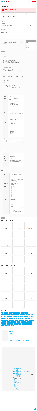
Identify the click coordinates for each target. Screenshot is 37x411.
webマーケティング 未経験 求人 (20, 316)
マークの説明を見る (22, 142)
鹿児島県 (17, 375)
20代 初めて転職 (4, 316)
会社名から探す (25, 370)
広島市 (19, 370)
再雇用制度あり (23, 340)
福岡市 (19, 376)
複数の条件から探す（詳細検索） (27, 371)
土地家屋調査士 (28, 314)
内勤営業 (21, 318)
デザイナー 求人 (4, 318)
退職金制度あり (15, 386)
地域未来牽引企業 (17, 314)
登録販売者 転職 (28, 316)
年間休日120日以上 (15, 340)
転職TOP (2, 3)
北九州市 (17, 376)
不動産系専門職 (21, 3)
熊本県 (17, 374)
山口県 (19, 369)
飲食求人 (23, 320)
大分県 (19, 374)
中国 (14, 368)
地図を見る (12, 204)
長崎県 (21, 373)
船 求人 (31, 318)
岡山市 (17, 370)
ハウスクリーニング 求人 (10, 318)
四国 (14, 371)
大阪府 (10, 333)
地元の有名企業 (11, 314)
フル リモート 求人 (9, 316)
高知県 (17, 372)
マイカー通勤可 (11, 340)
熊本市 (21, 376)
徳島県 (17, 371)
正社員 (4, 368)
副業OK (14, 384)
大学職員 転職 (8, 325)
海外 (14, 377)
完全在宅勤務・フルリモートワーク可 (17, 382)
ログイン (30, 1)
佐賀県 (19, 373)
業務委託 (4, 370)
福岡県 (17, 373)
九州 (14, 373)
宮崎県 (21, 374)
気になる (7, 228)
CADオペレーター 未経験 (5, 320)
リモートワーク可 (15, 383)
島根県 (19, 368)
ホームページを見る (13, 200)
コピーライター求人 (26, 318)
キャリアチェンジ (23, 314)
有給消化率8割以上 (16, 381)
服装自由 (15, 387)
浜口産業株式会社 (28, 3)
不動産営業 (25, 3)
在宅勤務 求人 (3, 325)
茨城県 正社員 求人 (11, 320)
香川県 (19, 371)
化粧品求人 (16, 320)
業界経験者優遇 (27, 340)
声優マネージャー (17, 318)
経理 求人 (13, 325)
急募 (14, 380)
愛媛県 (21, 371)
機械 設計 (27, 320)
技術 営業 (14, 316)
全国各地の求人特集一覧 (26, 372)
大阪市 (11, 333)
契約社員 (4, 369)
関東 (31, 314)
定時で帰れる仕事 (31, 320)
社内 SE (32, 316)
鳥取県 (17, 368)
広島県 (17, 369)
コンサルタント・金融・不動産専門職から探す (8, 3)
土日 (19, 320)
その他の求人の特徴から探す (16, 389)
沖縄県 (19, 375)
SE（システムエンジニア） (5, 314)
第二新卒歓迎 (15, 379)
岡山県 (21, 368)
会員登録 (33, 1)
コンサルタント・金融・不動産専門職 (16, 3)
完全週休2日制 (19, 340)
